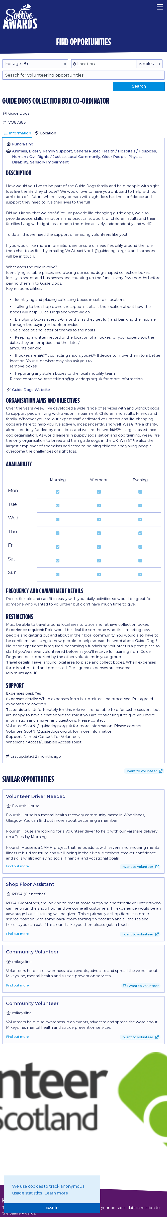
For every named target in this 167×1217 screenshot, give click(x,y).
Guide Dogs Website (31, 389)
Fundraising (22, 144)
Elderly (35, 151)
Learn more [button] (56, 1193)
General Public (87, 151)
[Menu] (160, 6)
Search (139, 86)
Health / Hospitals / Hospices (129, 151)
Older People (114, 156)
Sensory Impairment (49, 162)
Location (45, 133)
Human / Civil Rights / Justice (39, 156)
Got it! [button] (52, 1208)
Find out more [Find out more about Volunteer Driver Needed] (17, 866)
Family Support (57, 151)
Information (17, 133)
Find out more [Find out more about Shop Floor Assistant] (17, 934)
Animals (19, 151)
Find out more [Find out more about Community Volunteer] (17, 985)
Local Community (83, 156)
